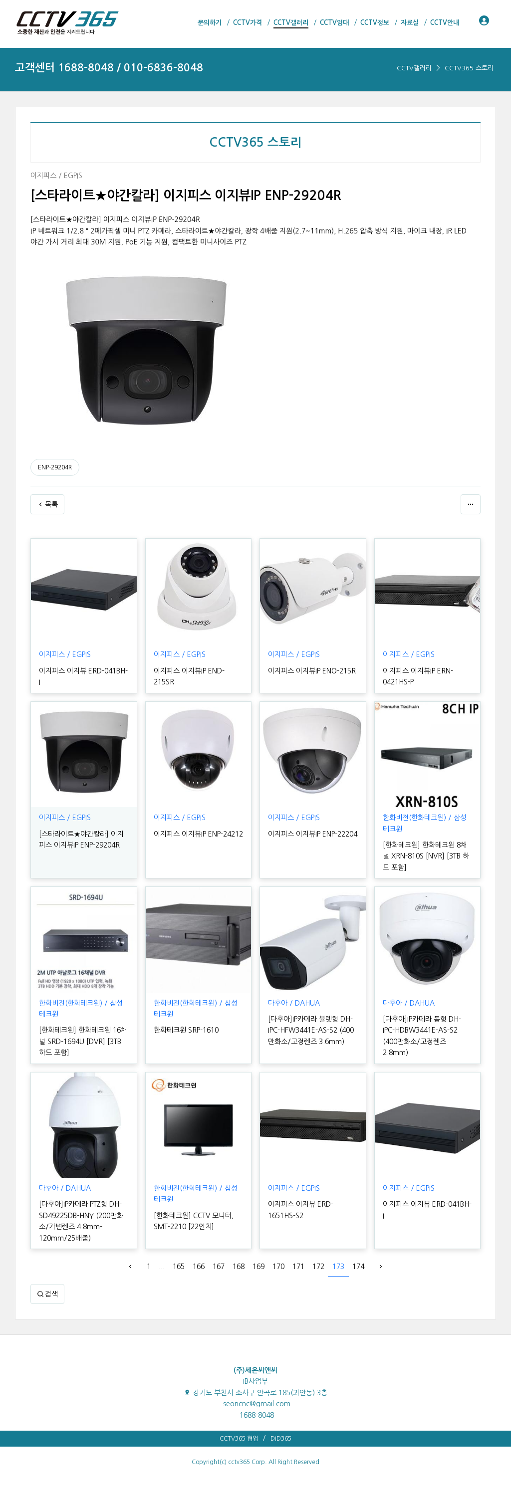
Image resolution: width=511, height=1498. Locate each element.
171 (298, 1266)
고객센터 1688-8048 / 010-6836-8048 (109, 67)
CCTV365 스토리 (469, 68)
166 (199, 1266)
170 (278, 1266)
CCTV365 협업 (239, 1439)
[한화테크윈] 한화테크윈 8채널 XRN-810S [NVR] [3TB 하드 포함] (426, 856)
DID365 (280, 1439)
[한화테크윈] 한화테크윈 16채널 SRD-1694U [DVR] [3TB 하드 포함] (83, 1041)
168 (239, 1266)
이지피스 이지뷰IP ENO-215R (312, 670)
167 (219, 1266)
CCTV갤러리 (414, 68)
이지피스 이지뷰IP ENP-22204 (312, 834)
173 (338, 1266)
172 (318, 1266)
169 (258, 1266)
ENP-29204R (55, 467)
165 (179, 1266)
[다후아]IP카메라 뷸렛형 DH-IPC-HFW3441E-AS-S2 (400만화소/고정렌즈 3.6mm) (311, 1030)
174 (358, 1266)
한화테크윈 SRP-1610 (186, 1030)
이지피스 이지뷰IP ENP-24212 (198, 834)
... (162, 1266)
